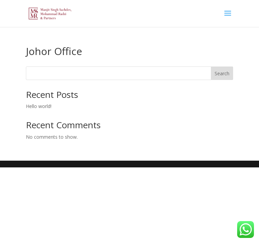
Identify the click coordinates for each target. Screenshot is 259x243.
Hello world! (38, 106)
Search (222, 73)
